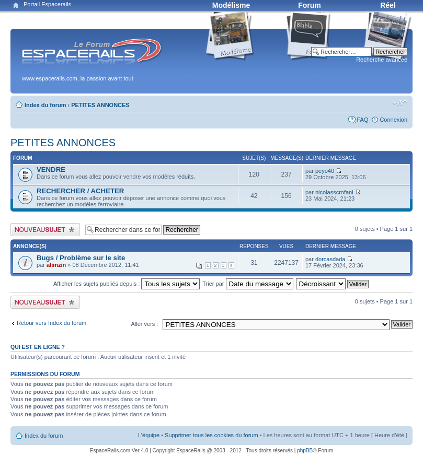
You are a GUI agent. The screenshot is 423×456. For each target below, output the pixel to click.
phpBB (305, 450)
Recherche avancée (381, 59)
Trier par (247, 283)
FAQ (362, 119)
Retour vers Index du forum (51, 323)
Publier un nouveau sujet (45, 229)
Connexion (393, 119)
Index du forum (45, 105)
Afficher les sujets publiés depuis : (126, 283)
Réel (388, 5)
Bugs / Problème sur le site (81, 258)
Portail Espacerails (47, 4)
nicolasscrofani (334, 192)
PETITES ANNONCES (100, 105)
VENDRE (51, 169)
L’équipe (148, 435)
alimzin (56, 265)
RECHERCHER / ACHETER (80, 191)
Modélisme (231, 5)
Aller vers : (144, 324)
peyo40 (324, 171)
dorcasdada (330, 259)
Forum (309, 5)
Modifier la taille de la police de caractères (399, 103)
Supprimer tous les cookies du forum (211, 435)
